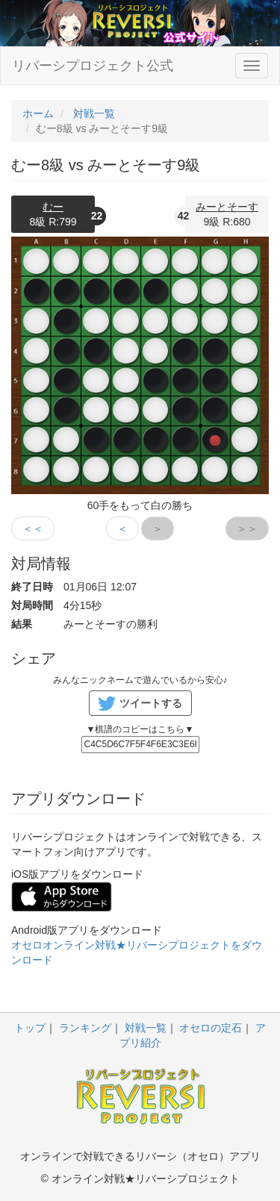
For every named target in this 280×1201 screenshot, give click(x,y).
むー (53, 207)
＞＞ (247, 528)
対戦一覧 (146, 1028)
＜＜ (32, 528)
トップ (30, 1028)
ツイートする (150, 703)
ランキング (85, 1028)
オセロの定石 (210, 1028)
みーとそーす (227, 207)
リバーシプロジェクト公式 (92, 65)
